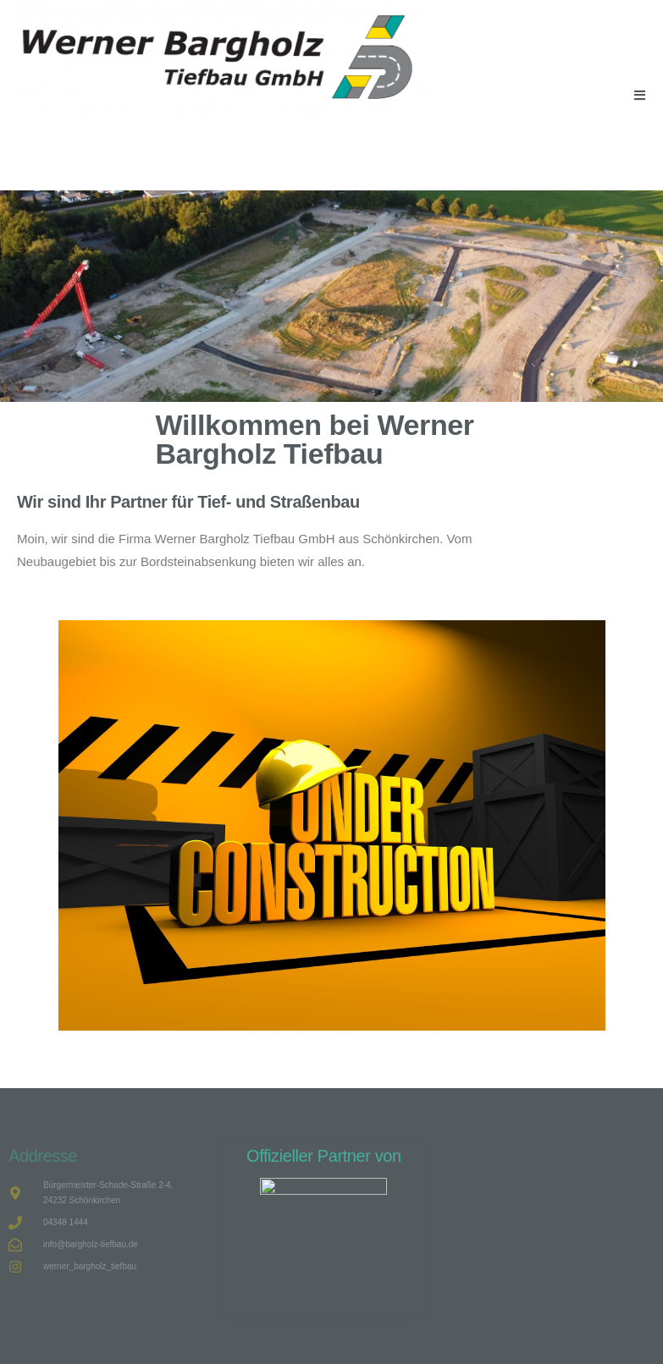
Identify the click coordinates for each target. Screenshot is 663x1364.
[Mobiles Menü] (640, 94)
